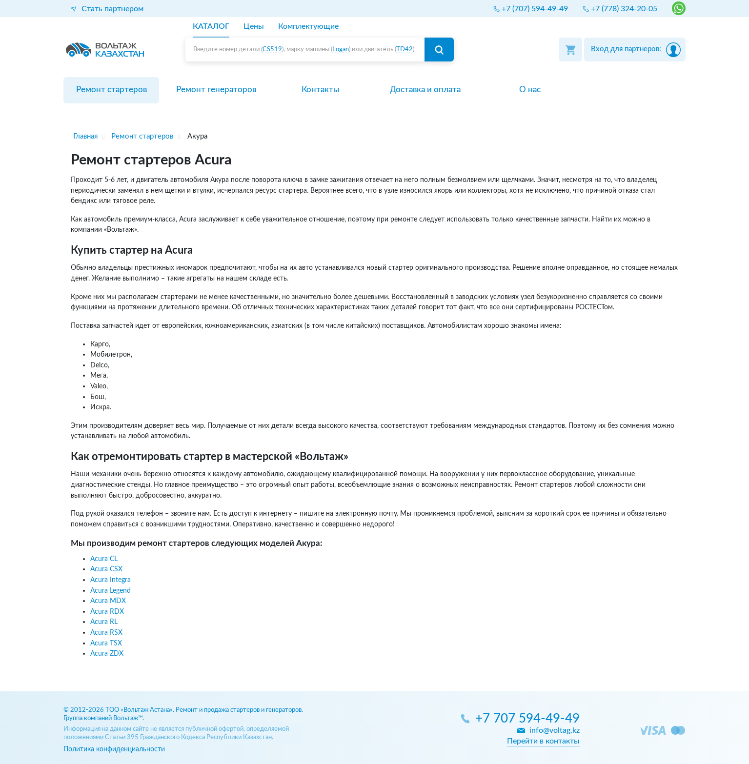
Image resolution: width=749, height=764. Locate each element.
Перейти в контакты (543, 741)
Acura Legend (110, 590)
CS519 (272, 49)
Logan (340, 49)
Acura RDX (107, 611)
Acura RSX (106, 632)
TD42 (404, 49)
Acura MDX (108, 600)
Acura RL (104, 621)
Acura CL (104, 559)
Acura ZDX (106, 653)
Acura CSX (106, 569)
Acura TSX (106, 643)
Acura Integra (110, 579)
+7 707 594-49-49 (527, 719)
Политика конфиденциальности (114, 749)
